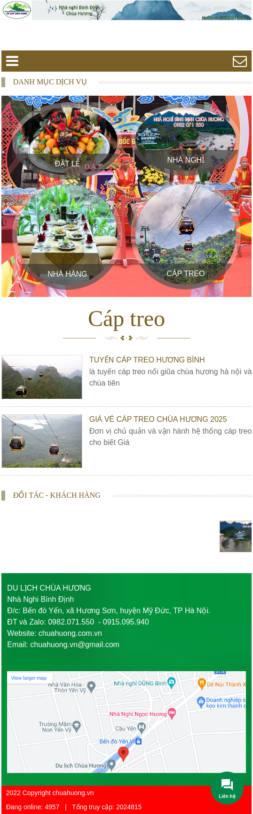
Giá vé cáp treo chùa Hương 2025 (158, 419)
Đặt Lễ (67, 164)
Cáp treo (185, 274)
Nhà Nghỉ (185, 160)
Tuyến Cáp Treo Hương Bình (147, 360)
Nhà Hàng (67, 274)
